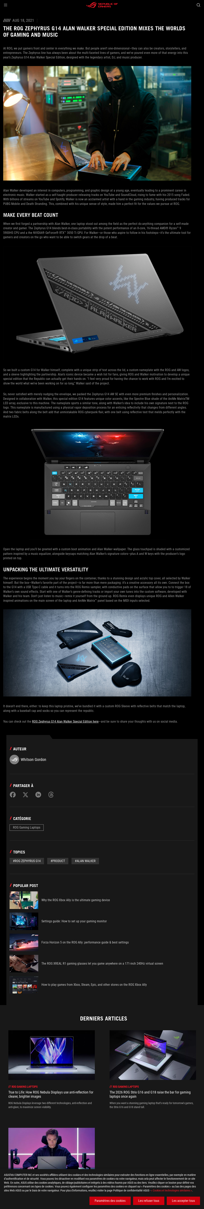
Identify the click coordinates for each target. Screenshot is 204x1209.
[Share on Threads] (51, 794)
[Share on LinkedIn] (38, 794)
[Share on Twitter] (25, 794)
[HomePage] (6, 1149)
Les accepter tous (183, 1201)
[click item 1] (103, 1124)
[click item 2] (106, 1124)
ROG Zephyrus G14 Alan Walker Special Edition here (65, 721)
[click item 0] (99, 1124)
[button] (5, 5)
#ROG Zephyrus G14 (27, 861)
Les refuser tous (148, 1201)
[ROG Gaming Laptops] (55, 1149)
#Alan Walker (85, 861)
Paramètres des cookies (110, 1201)
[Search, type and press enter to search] (198, 5)
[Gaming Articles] (26, 1149)
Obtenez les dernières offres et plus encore (154, 1158)
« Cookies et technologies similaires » (171, 1190)
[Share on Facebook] (13, 794)
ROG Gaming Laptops (26, 827)
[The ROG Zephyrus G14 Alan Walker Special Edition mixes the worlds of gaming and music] (132, 1149)
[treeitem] (52, 1071)
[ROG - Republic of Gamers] (102, 5)
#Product (58, 861)
